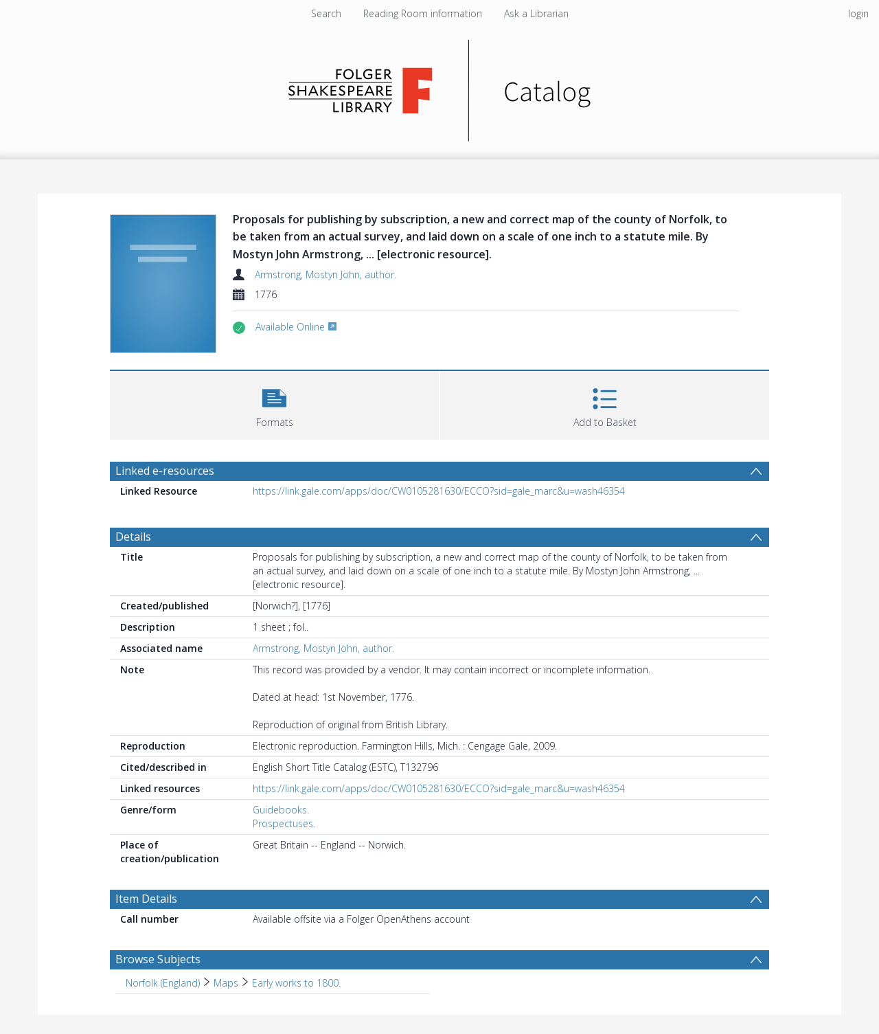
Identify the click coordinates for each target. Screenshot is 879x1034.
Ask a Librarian (536, 13)
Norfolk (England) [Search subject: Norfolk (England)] (163, 982)
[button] (274, 403)
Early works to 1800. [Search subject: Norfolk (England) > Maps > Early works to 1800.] (296, 982)
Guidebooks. (281, 809)
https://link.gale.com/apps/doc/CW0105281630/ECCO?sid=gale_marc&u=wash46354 (439, 490)
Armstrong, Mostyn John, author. (325, 274)
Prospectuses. (284, 823)
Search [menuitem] (326, 13)
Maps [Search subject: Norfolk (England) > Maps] (226, 982)
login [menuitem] (858, 13)
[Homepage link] (439, 87)
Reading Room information (422, 13)
